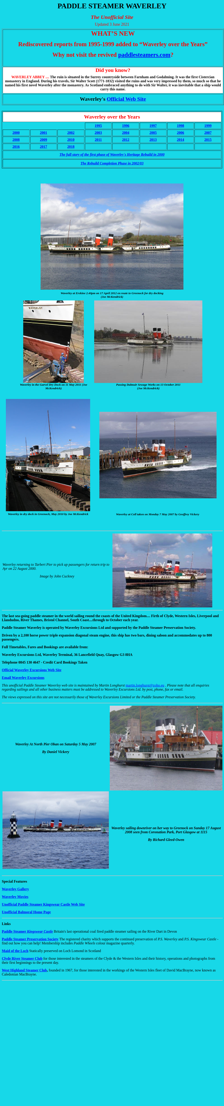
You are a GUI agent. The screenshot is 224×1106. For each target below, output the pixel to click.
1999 (208, 126)
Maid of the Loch (15, 951)
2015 (208, 140)
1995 (98, 126)
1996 (125, 126)
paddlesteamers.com (144, 54)
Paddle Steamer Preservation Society (30, 939)
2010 (70, 140)
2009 (43, 140)
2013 (153, 140)
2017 (43, 147)
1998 (180, 126)
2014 (180, 140)
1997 (153, 126)
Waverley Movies (15, 897)
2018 (70, 147)
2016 (16, 147)
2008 (16, 140)
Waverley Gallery (15, 889)
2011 (98, 140)
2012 (125, 140)
